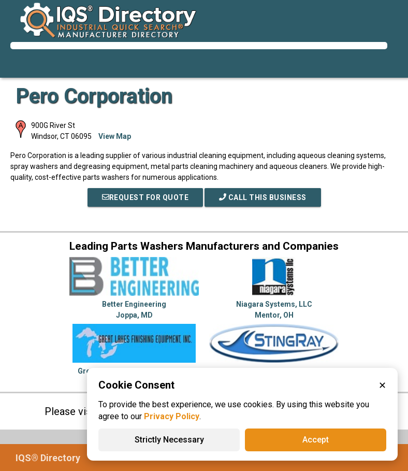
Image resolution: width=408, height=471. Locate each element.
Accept (315, 440)
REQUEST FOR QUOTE (145, 197)
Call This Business (263, 197)
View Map (114, 136)
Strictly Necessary (169, 440)
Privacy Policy (171, 416)
